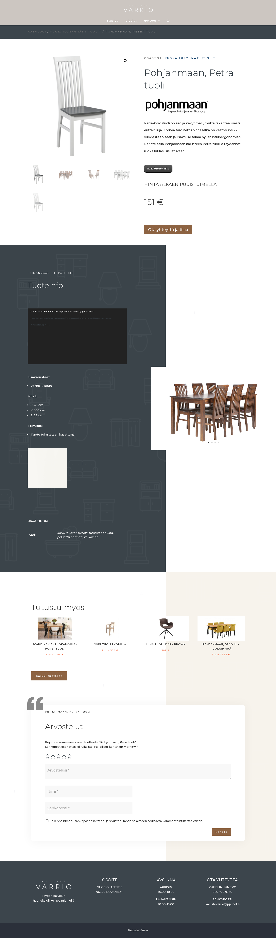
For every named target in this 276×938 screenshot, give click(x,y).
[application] (77, 336)
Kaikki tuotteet (49, 675)
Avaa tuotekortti (158, 168)
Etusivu (112, 20)
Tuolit (94, 31)
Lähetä (222, 831)
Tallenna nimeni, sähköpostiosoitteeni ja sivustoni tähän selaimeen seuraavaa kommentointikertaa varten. (126, 821)
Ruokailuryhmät (67, 31)
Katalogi (37, 31)
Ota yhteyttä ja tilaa (168, 229)
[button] (125, 61)
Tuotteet (149, 20)
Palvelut (130, 20)
